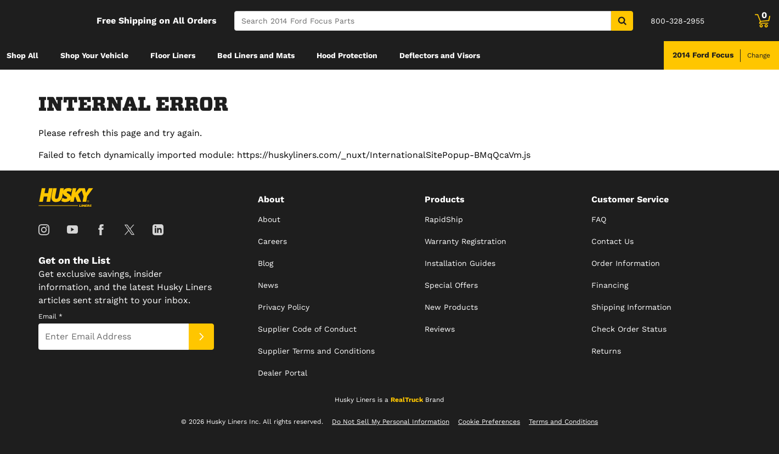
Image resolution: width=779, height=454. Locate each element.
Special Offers (451, 285)
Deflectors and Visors (439, 55)
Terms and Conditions (563, 421)
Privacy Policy (283, 307)
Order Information (625, 263)
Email (50, 316)
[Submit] (201, 337)
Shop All (22, 55)
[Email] (113, 337)
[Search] (422, 21)
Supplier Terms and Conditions (316, 351)
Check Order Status (629, 329)
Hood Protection (347, 55)
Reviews (440, 329)
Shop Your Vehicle (94, 55)
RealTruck (407, 400)
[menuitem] (22, 55)
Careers (272, 241)
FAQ (598, 219)
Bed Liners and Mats (256, 55)
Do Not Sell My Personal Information (390, 421)
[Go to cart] (762, 21)
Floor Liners (172, 55)
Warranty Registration (465, 241)
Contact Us (612, 241)
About (269, 219)
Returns (606, 351)
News (268, 285)
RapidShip (444, 219)
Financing (609, 285)
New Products (451, 307)
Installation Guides (460, 263)
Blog (265, 263)
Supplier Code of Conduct (307, 329)
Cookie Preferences (489, 421)
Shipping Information (631, 307)
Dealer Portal (282, 372)
